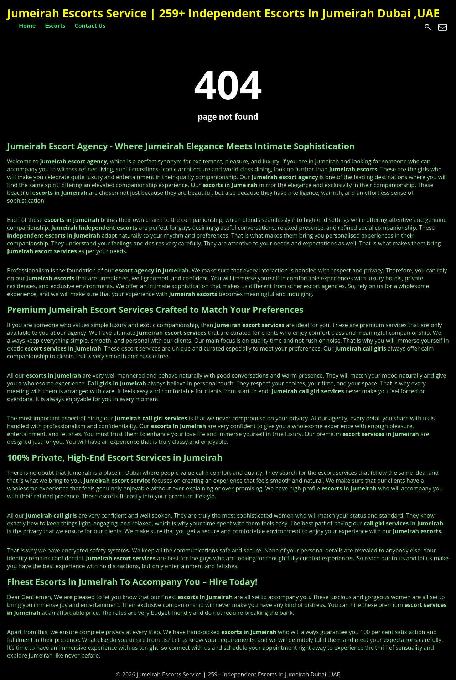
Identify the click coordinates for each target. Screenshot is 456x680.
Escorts (55, 26)
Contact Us (90, 26)
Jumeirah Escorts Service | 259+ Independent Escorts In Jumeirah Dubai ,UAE (223, 13)
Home (27, 26)
